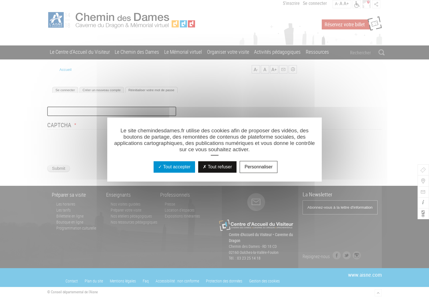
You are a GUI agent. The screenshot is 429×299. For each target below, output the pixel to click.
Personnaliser (259, 166)
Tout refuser (217, 166)
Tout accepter (174, 166)
